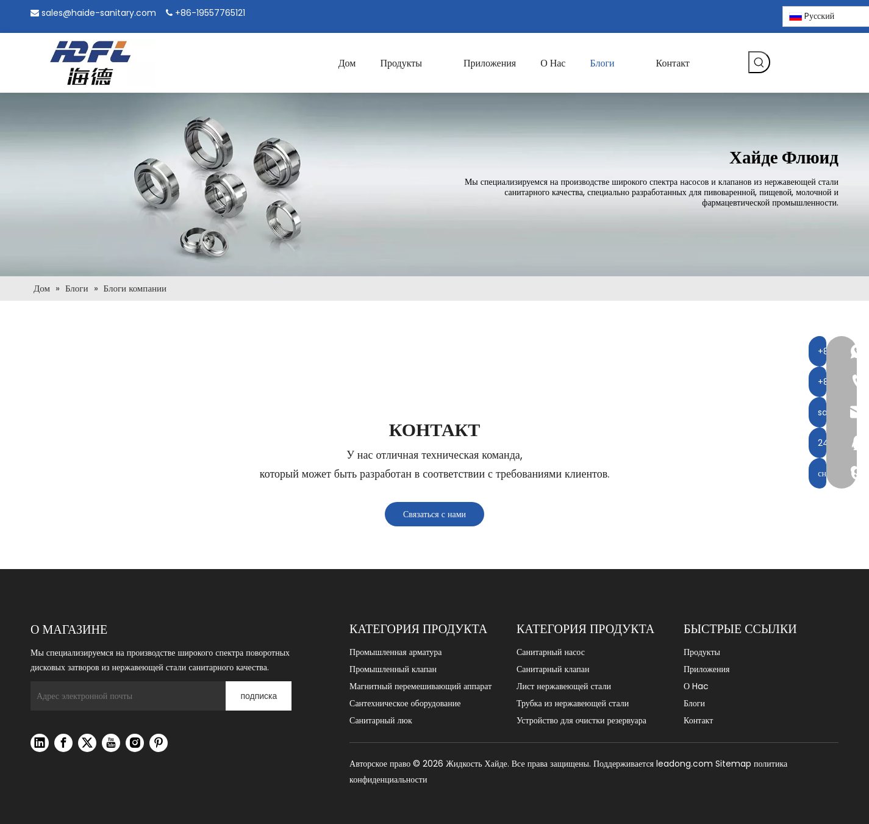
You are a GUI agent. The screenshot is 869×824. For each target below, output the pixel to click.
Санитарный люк (380, 720)
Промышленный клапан (393, 669)
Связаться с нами (434, 514)
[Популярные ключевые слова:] (759, 62)
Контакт (698, 720)
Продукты (702, 652)
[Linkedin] (717, 14)
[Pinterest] (759, 14)
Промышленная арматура (395, 652)
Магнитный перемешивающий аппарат (420, 686)
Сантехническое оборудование (405, 703)
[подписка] (258, 696)
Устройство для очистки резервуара (581, 720)
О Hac (696, 686)
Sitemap (733, 764)
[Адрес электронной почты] (125, 696)
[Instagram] (738, 14)
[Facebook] (696, 14)
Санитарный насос (551, 652)
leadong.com (684, 764)
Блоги (694, 703)
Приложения (706, 669)
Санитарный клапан (553, 669)
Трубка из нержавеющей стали (573, 703)
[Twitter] (87, 743)
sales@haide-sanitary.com (98, 13)
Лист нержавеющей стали (564, 686)
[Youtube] (111, 743)
